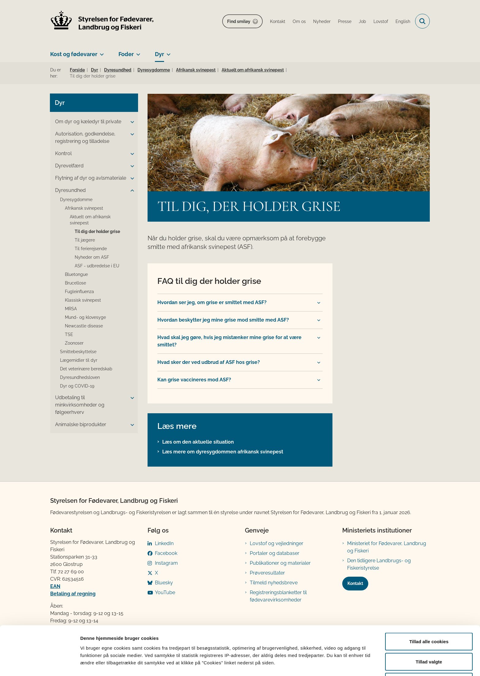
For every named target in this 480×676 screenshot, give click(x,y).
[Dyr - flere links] (167, 52)
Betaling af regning (73, 594)
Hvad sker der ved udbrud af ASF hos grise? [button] (208, 362)
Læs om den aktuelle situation (198, 442)
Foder (126, 54)
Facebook (166, 553)
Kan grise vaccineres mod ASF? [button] (194, 380)
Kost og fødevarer (73, 54)
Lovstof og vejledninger (276, 543)
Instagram (166, 563)
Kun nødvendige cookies (429, 659)
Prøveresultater (267, 573)
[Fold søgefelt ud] (422, 21)
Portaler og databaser (274, 553)
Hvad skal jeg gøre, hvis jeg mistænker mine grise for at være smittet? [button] (229, 341)
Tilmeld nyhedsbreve (274, 583)
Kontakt (355, 583)
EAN (55, 586)
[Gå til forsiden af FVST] (102, 21)
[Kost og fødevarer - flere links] (100, 52)
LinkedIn (164, 543)
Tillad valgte (429, 639)
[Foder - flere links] (137, 52)
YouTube (165, 592)
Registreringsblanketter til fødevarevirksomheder (278, 596)
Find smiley (238, 21)
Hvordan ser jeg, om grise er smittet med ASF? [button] (212, 302)
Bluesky (164, 583)
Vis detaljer (318, 660)
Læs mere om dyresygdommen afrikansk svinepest (222, 452)
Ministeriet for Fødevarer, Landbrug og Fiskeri (386, 547)
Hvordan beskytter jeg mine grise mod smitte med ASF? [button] (223, 320)
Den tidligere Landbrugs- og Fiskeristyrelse (379, 564)
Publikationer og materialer (280, 563)
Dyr (159, 54)
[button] (130, 122)
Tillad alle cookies (428, 619)
